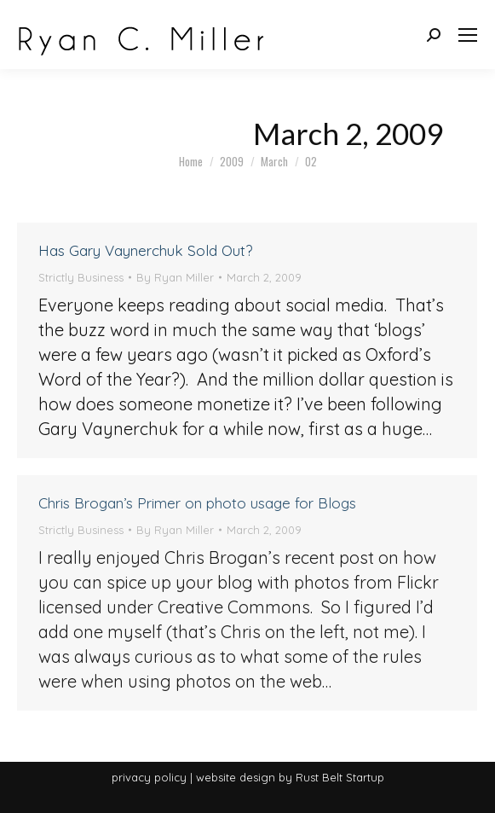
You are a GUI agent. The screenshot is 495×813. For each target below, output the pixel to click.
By (175, 277)
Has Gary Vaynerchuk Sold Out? (145, 250)
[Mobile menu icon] (468, 35)
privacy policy (149, 777)
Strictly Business (81, 277)
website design (235, 777)
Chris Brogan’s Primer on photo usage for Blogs (197, 503)
